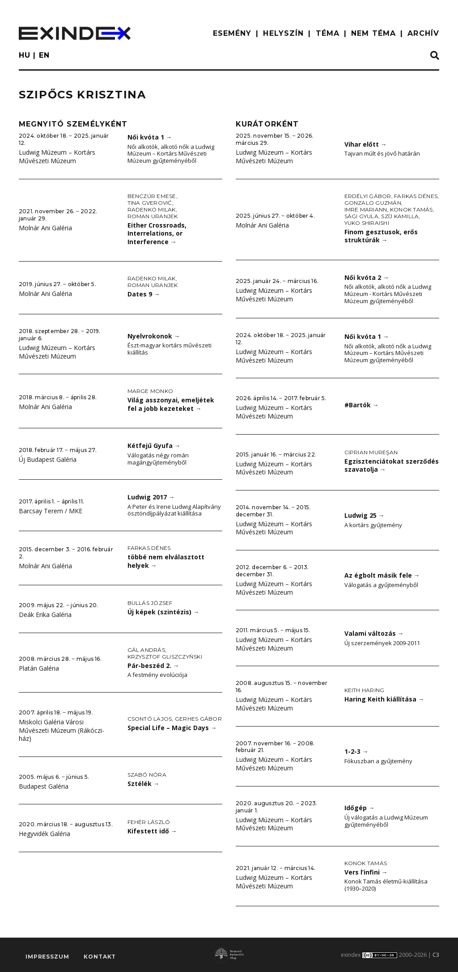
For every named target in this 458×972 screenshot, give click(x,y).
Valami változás (374, 633)
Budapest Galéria (43, 786)
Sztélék (143, 783)
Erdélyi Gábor (367, 196)
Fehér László (148, 822)
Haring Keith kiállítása (384, 699)
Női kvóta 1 (149, 137)
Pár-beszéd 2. (153, 665)
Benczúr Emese (151, 196)
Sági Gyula (361, 216)
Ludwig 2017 (151, 497)
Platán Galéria (39, 668)
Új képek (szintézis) (163, 612)
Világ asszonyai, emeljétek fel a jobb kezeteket (170, 404)
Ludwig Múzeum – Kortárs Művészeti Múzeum (57, 156)
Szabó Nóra (146, 774)
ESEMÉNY (232, 33)
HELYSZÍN (283, 33)
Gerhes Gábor (198, 718)
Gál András (146, 650)
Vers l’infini (366, 872)
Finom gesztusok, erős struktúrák (381, 236)
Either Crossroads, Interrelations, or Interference (157, 233)
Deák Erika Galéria (45, 614)
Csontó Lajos (149, 718)
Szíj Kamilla (400, 216)
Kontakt (100, 956)
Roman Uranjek (152, 216)
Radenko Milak (151, 209)
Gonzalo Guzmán (372, 202)
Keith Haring (364, 690)
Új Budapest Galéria (47, 459)
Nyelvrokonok (153, 336)
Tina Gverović (149, 202)
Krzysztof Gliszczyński (164, 656)
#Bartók (361, 405)
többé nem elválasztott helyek (165, 561)
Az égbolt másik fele (382, 575)
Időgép (359, 807)
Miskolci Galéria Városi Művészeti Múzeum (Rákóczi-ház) (61, 730)
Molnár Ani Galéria (45, 228)
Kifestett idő (152, 831)
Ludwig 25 (364, 515)
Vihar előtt (365, 144)
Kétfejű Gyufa (154, 445)
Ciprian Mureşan (371, 452)
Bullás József (150, 603)
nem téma (373, 33)
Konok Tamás (411, 209)
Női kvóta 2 (366, 277)
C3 (436, 955)
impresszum (47, 956)
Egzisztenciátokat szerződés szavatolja (391, 465)
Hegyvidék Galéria (44, 833)
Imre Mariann (365, 209)
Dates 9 (143, 294)
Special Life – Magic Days (172, 727)
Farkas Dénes (149, 548)
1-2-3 (356, 751)
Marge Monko (150, 391)
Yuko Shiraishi (366, 223)
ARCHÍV (423, 33)
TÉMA (327, 33)
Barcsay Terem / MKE (50, 511)
